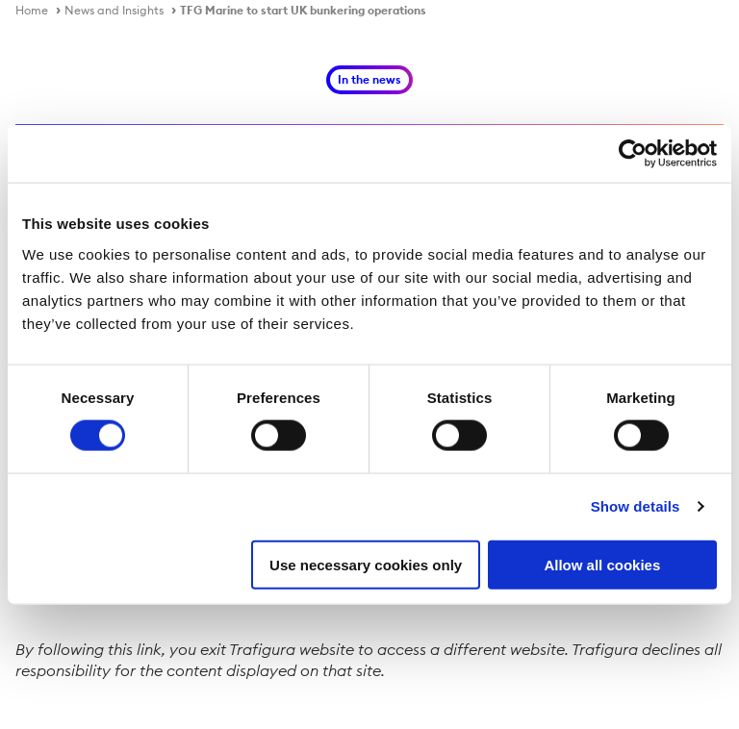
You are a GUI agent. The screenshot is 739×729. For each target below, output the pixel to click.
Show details (635, 506)
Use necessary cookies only (365, 564)
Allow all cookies (602, 564)
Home (31, 10)
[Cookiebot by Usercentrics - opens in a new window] (632, 153)
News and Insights (114, 10)
